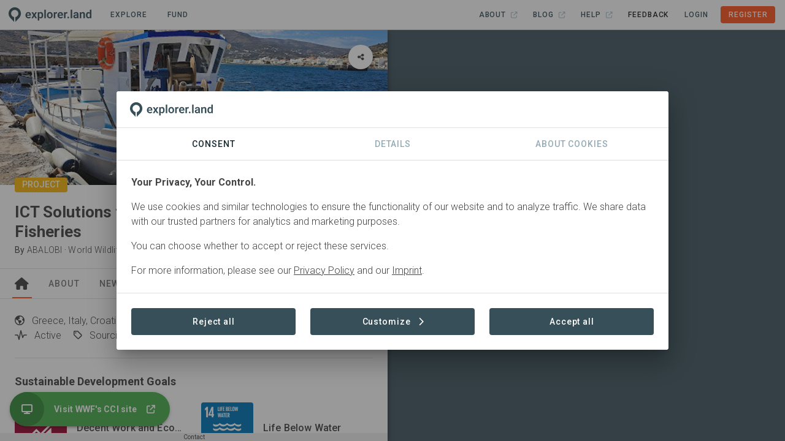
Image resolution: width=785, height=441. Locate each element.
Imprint (407, 270)
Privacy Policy (324, 270)
